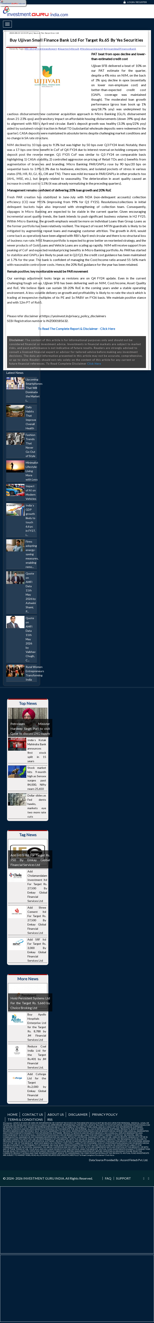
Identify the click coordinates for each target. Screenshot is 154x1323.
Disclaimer (77, 1114)
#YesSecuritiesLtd (91, 48)
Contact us (32, 1114)
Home (12, 1114)
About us (56, 1114)
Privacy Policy (105, 1114)
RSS (50, 1119)
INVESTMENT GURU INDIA (43, 1178)
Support (123, 1178)
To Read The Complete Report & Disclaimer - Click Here (76, 328)
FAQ (108, 1178)
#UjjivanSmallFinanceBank (120, 48)
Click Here (94, 363)
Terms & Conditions (25, 1119)
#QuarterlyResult (68, 48)
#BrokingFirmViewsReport (41, 48)
